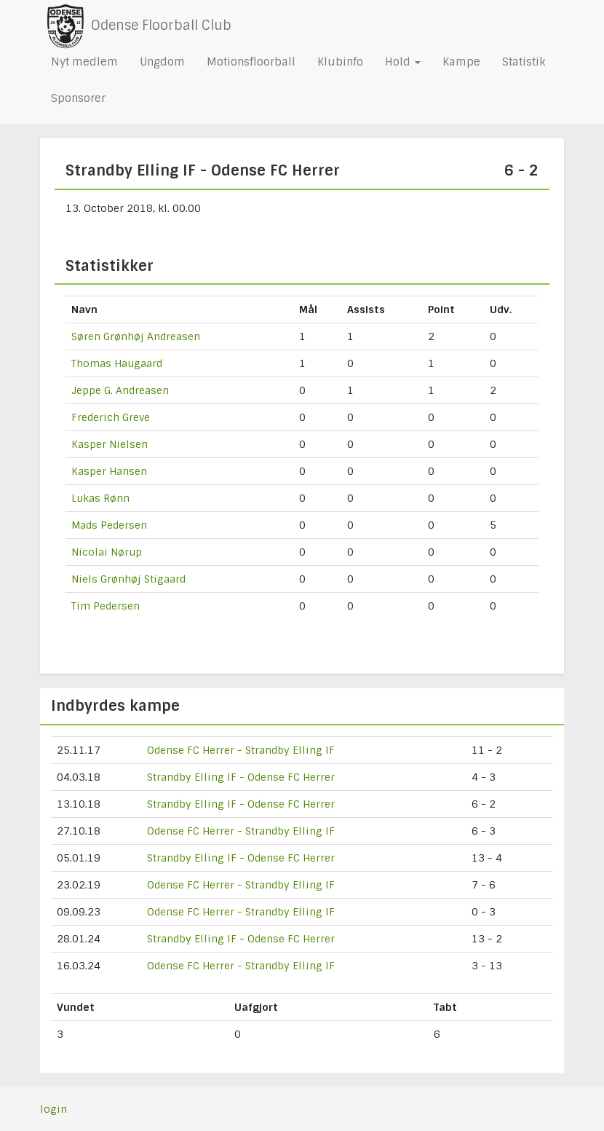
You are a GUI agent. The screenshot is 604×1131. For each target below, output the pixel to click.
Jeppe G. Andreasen (120, 390)
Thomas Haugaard (116, 363)
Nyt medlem (84, 62)
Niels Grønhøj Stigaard (128, 579)
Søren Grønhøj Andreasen (135, 336)
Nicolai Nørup (106, 552)
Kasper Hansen (109, 471)
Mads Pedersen (109, 525)
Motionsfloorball (251, 62)
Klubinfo (340, 62)
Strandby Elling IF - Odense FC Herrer (241, 777)
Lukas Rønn (100, 498)
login (53, 1109)
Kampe (461, 62)
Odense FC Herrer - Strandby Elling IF (241, 750)
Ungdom (162, 62)
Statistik (523, 62)
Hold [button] (403, 62)
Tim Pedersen (105, 605)
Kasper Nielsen (109, 444)
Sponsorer (78, 98)
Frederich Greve (110, 417)
